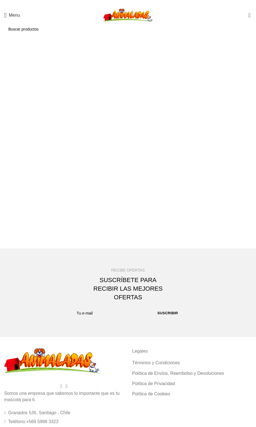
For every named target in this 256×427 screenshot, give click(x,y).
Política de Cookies (151, 393)
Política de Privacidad (153, 383)
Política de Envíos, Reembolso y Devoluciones (178, 373)
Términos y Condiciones (156, 362)
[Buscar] (128, 29)
